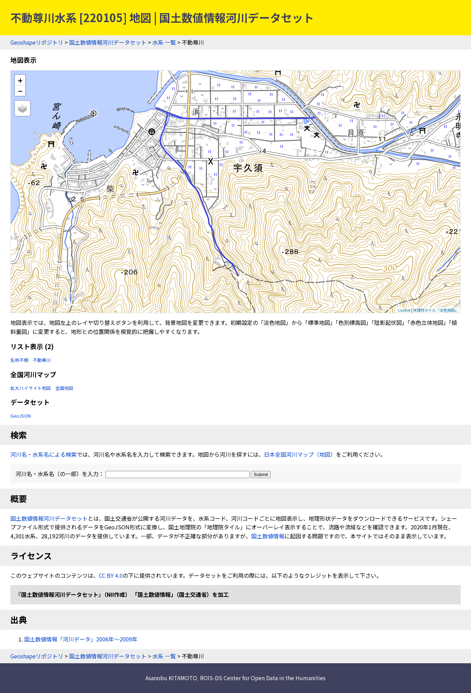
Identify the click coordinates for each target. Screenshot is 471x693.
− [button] (20, 90)
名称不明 (19, 360)
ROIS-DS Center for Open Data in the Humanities (263, 678)
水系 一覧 (164, 42)
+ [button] (20, 80)
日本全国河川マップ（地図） (300, 454)
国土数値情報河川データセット (108, 42)
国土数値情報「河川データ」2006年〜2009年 (81, 639)
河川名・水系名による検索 (43, 454)
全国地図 (64, 388)
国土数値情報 (267, 536)
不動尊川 (42, 360)
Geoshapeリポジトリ (36, 42)
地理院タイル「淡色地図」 (436, 310)
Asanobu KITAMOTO (171, 678)
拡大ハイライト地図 (30, 388)
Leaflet (404, 310)
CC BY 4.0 (111, 575)
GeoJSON (20, 415)
